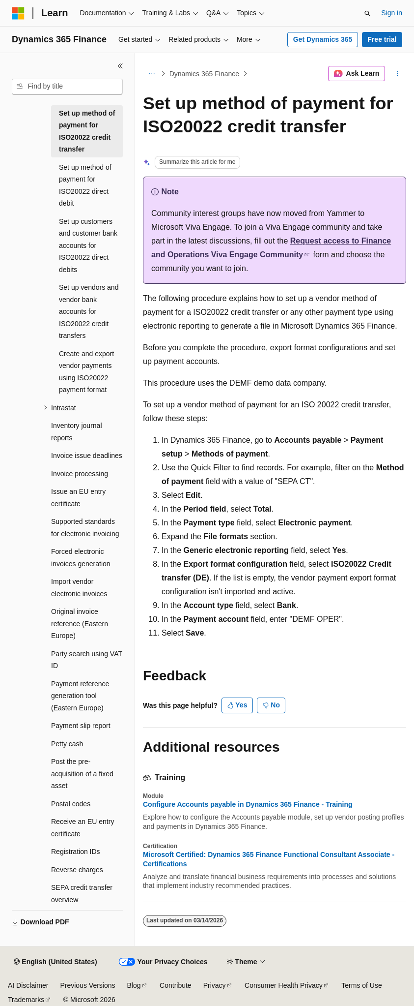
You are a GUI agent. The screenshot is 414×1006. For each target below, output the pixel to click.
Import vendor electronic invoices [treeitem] (79, 588)
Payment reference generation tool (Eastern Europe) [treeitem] (80, 696)
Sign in (391, 13)
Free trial (381, 39)
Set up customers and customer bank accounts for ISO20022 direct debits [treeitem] (88, 245)
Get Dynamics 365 (323, 39)
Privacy (214, 985)
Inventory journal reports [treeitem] (76, 432)
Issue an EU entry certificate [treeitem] (78, 498)
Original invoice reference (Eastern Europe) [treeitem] (79, 624)
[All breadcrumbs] (151, 74)
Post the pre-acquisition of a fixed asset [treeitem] (82, 774)
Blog (134, 985)
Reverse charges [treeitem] (77, 870)
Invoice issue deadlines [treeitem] (86, 455)
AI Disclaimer (28, 985)
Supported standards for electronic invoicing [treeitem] (85, 528)
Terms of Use (361, 985)
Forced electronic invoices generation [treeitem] (80, 558)
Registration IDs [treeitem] (75, 851)
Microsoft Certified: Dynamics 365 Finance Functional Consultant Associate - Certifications (268, 859)
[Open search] (367, 13)
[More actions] (397, 74)
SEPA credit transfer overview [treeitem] (81, 894)
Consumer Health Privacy (284, 985)
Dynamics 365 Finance (204, 74)
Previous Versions (87, 985)
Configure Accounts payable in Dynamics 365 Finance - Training (248, 804)
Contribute (176, 985)
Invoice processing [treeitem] (79, 474)
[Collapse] (120, 66)
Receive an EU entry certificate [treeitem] (82, 828)
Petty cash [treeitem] (67, 744)
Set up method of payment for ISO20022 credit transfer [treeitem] (87, 131)
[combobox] (67, 86)
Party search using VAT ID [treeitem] (86, 660)
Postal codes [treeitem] (70, 804)
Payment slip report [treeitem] (80, 726)
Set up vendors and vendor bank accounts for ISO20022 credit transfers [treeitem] (88, 311)
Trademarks (26, 1000)
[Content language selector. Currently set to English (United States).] (55, 962)
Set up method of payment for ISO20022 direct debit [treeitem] (85, 185)
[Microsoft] (18, 13)
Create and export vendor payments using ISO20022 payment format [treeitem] (86, 372)
